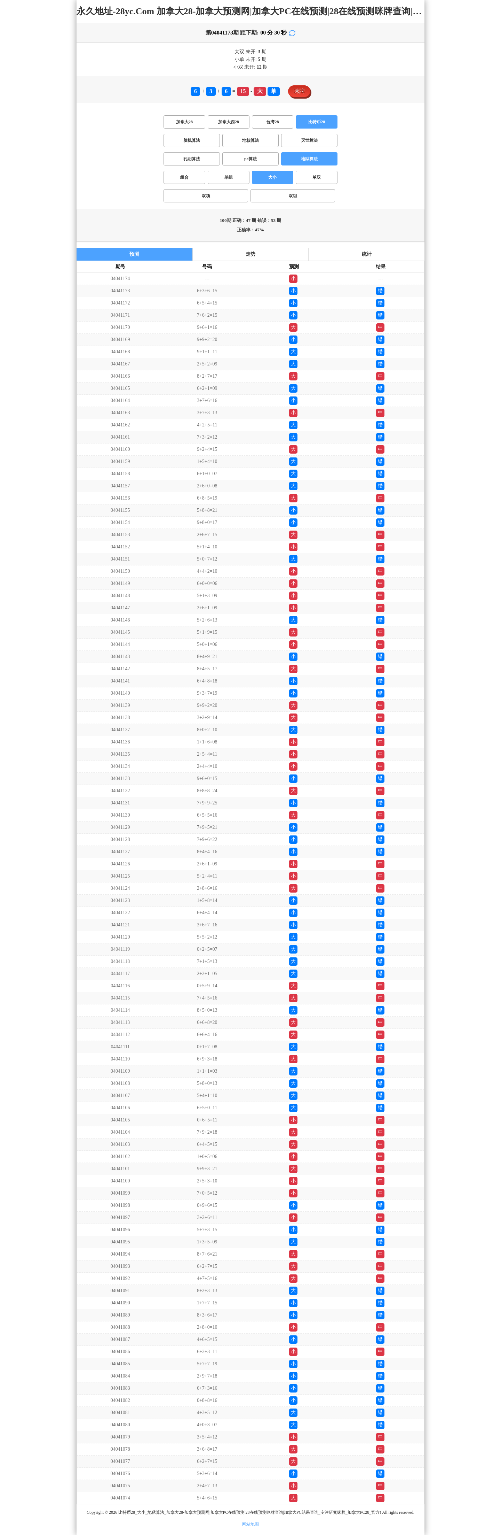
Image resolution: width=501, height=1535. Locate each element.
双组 (293, 195)
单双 (316, 177)
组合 (184, 177)
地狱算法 (309, 158)
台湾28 (272, 121)
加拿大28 (184, 121)
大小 (272, 177)
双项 (206, 195)
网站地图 (250, 1524)
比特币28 (316, 121)
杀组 (228, 177)
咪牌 (299, 91)
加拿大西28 (228, 121)
